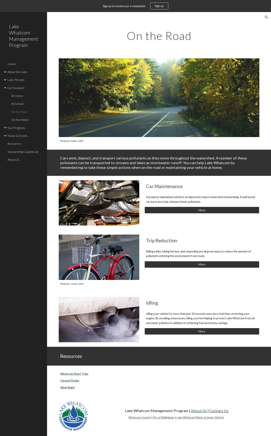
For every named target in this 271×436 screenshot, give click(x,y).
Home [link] (12, 64)
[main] (159, 35)
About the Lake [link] (17, 72)
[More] (202, 210)
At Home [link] (17, 96)
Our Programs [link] (17, 128)
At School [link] (17, 103)
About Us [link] (13, 159)
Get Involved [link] (16, 88)
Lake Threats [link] (16, 80)
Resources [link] (14, 143)
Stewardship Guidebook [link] (23, 151)
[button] (266, 17)
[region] (135, 6)
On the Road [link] (19, 112)
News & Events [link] (17, 135)
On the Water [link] (20, 119)
